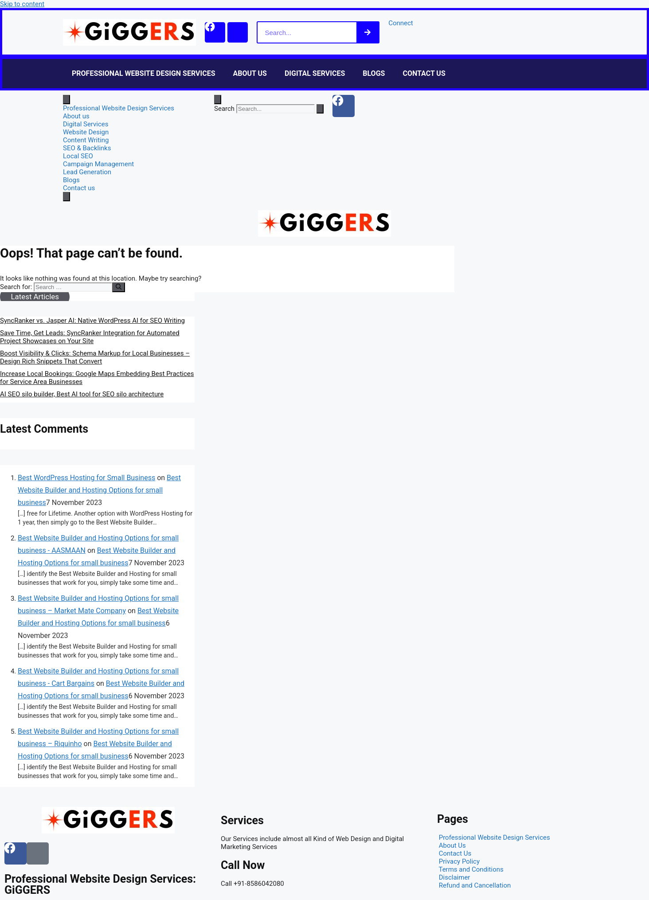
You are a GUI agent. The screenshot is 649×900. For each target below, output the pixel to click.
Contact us (424, 73)
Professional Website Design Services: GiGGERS (100, 884)
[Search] (371, 32)
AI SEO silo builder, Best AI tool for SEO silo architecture (82, 394)
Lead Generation (87, 172)
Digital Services (315, 73)
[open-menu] (66, 99)
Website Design (86, 132)
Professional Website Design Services (143, 73)
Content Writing (86, 140)
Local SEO (78, 156)
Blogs (374, 73)
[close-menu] (66, 196)
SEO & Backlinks (87, 148)
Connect (404, 23)
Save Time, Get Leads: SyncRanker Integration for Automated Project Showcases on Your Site (90, 337)
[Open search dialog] (217, 99)
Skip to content (22, 4)
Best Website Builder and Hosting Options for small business (99, 490)
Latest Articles (35, 296)
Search (224, 109)
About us (250, 73)
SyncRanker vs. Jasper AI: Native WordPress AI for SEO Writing (92, 321)
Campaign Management (98, 164)
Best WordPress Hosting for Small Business (86, 477)
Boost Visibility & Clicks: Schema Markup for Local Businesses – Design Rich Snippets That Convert (95, 357)
